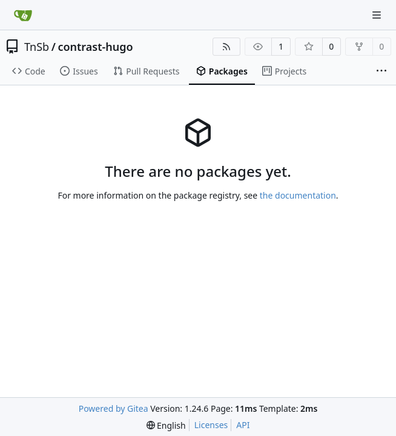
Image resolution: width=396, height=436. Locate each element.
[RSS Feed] (226, 47)
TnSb (36, 47)
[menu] (166, 425)
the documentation (298, 195)
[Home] (23, 15)
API (242, 425)
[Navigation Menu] (378, 15)
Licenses (211, 425)
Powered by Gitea (113, 408)
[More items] (381, 71)
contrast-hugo (95, 47)
